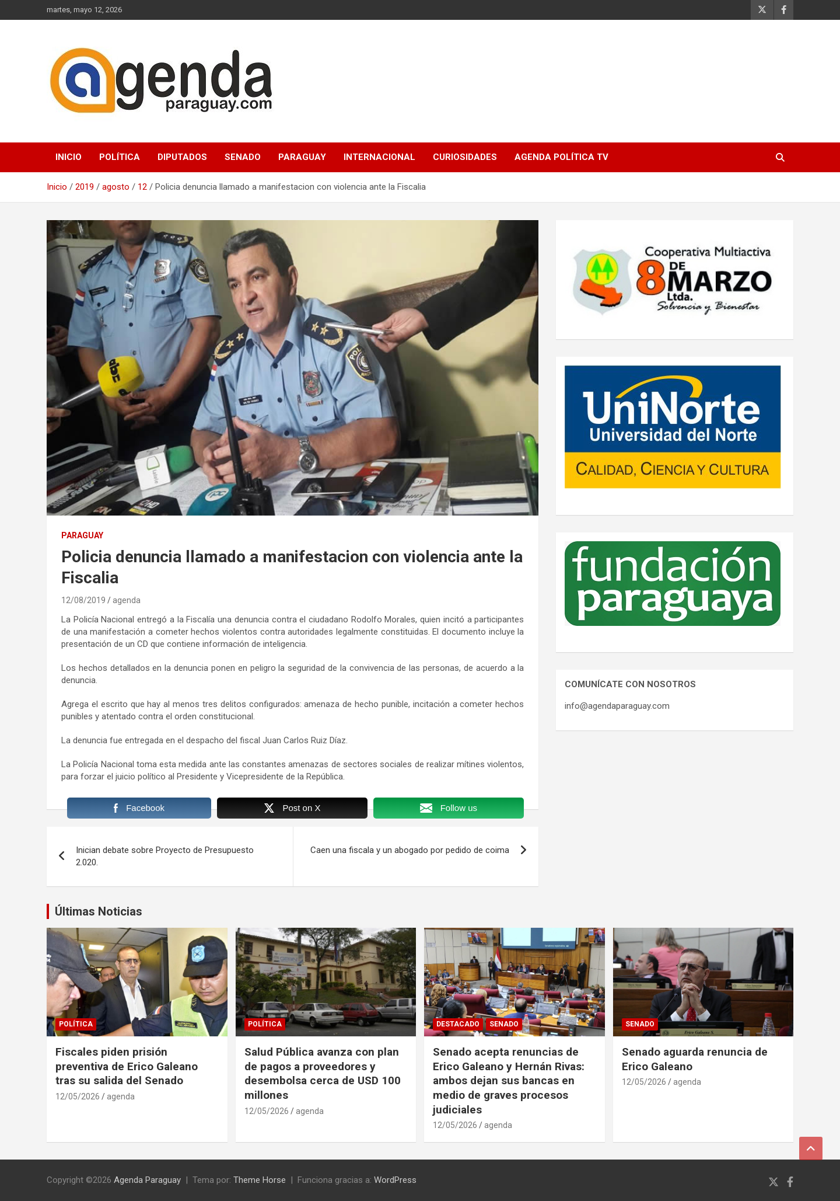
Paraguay (302, 157)
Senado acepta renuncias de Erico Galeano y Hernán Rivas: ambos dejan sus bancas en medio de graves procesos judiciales (508, 1080)
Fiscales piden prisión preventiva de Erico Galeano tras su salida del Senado (126, 1066)
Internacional (379, 157)
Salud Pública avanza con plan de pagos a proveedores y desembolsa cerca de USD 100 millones (322, 1073)
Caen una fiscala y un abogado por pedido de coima (409, 850)
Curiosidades (465, 157)
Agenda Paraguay (147, 1180)
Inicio (68, 157)
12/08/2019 (83, 600)
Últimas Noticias (98, 911)
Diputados (182, 157)
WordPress (395, 1180)
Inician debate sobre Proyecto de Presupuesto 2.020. (165, 856)
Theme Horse (259, 1180)
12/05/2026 (77, 1096)
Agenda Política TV (561, 157)
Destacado (458, 1024)
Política (119, 157)
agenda (127, 600)
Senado (243, 157)
